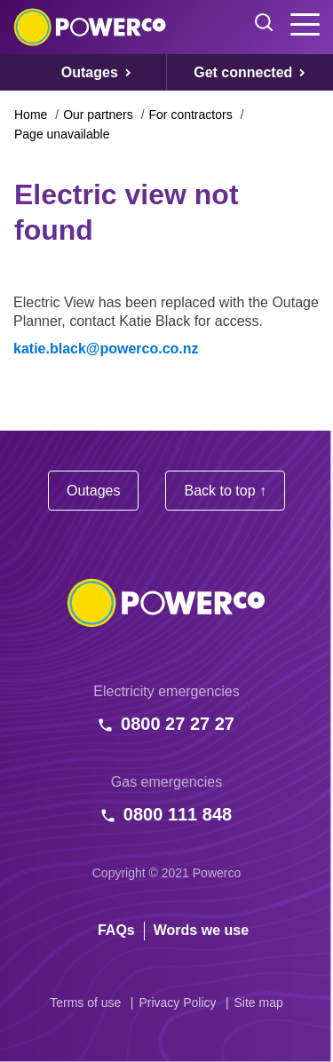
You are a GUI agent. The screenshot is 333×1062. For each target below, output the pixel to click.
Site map (258, 1002)
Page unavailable (61, 134)
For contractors (191, 114)
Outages (93, 490)
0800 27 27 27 (177, 723)
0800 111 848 (177, 814)
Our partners (98, 114)
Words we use (201, 930)
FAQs (116, 930)
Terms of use (85, 1002)
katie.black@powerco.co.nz (106, 348)
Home (30, 114)
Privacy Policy (177, 1002)
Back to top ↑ (225, 490)
